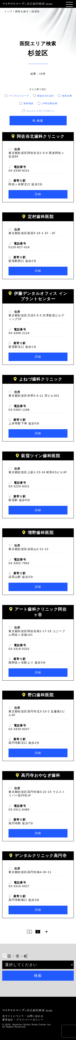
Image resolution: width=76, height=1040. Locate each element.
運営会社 (7, 1019)
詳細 (38, 194)
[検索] (38, 120)
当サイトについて (13, 1016)
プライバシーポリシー (29, 1019)
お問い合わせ (35, 1016)
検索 (38, 976)
